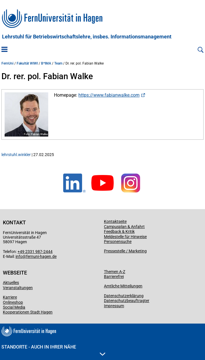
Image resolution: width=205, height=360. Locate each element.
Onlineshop (13, 302)
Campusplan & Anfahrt (124, 226)
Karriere (10, 297)
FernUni (7, 63)
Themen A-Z (114, 271)
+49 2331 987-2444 (35, 251)
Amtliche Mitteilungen (123, 286)
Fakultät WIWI (27, 63)
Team (58, 63)
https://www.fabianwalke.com (109, 95)
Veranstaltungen (18, 287)
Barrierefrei (114, 276)
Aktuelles (11, 282)
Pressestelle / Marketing (125, 251)
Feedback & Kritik (119, 231)
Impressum (114, 305)
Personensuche (117, 241)
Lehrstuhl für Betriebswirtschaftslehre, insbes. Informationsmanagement (86, 37)
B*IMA (46, 63)
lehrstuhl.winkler (16, 154)
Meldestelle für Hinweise (125, 236)
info (19, 256)
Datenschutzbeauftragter (126, 300)
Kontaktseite (115, 221)
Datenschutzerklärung (124, 295)
